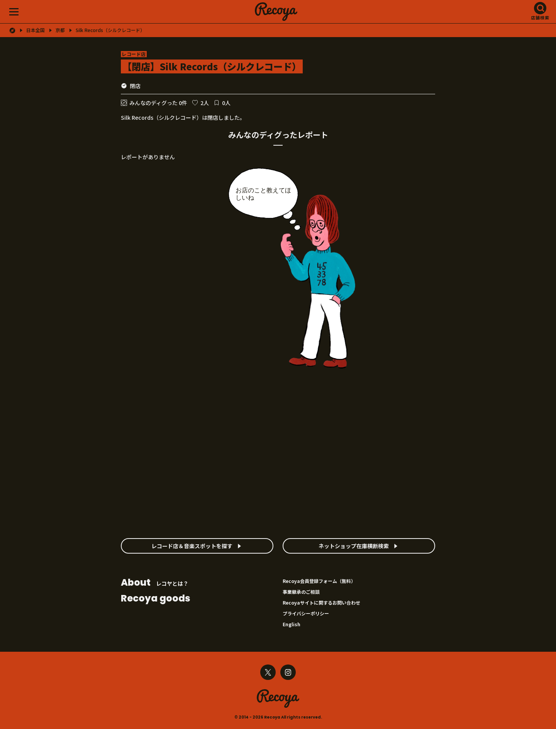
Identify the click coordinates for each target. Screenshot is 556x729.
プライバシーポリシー (306, 613)
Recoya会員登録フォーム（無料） (319, 581)
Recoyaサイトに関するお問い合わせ (321, 602)
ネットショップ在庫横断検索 (354, 546)
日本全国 (35, 30)
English (291, 624)
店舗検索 (540, 17)
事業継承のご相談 (301, 591)
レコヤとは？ (154, 583)
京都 (60, 30)
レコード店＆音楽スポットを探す (191, 546)
